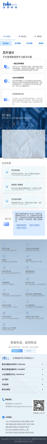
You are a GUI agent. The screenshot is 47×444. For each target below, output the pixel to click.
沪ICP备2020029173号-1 (24, 441)
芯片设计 (6, 43)
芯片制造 (18, 43)
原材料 (41, 43)
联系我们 (30, 352)
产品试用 (17, 352)
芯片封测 (29, 43)
